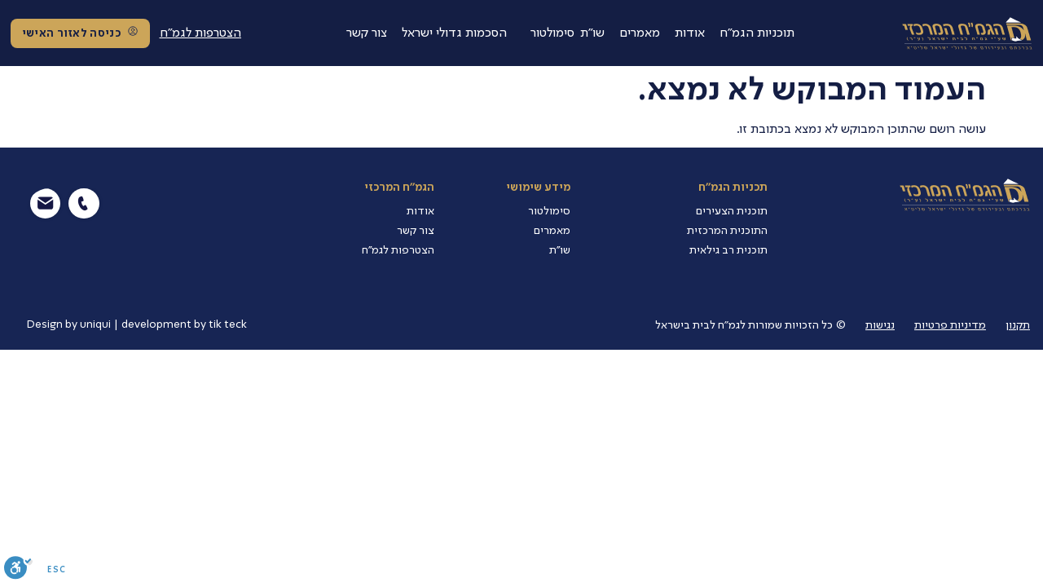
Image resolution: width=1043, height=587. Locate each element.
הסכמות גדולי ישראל (454, 33)
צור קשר (366, 33)
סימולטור (552, 33)
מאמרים (639, 33)
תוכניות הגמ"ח (757, 33)
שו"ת (592, 33)
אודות (690, 33)
